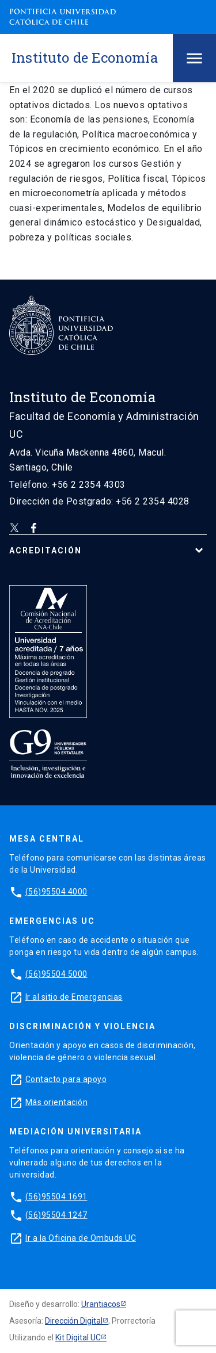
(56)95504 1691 (56, 1196)
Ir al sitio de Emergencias (74, 997)
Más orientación (56, 1102)
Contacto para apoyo (66, 1079)
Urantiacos (100, 1304)
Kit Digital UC (78, 1337)
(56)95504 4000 (56, 891)
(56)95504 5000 (56, 974)
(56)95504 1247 (56, 1215)
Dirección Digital (74, 1320)
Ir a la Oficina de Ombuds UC (80, 1238)
